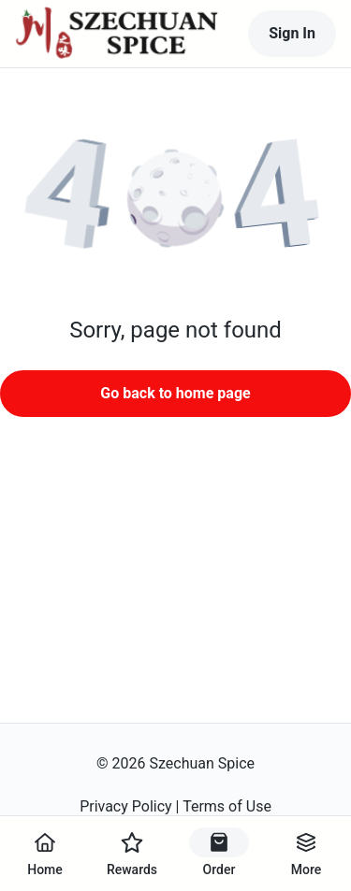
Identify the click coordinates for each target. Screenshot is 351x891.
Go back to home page (175, 393)
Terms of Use (227, 806)
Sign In (292, 33)
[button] (175, 201)
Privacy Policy (126, 806)
